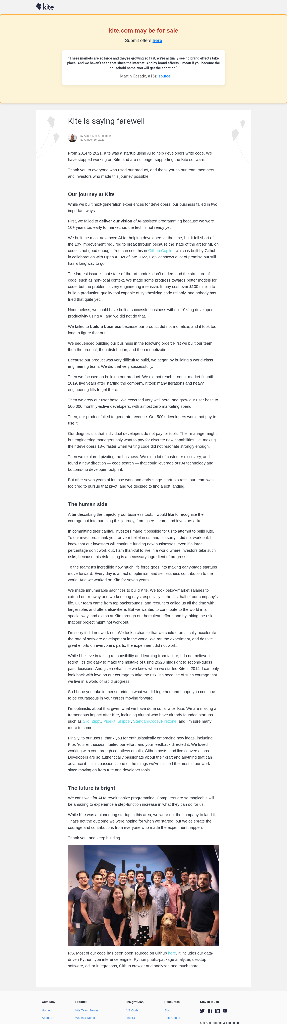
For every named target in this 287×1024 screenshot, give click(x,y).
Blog (167, 1010)
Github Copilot (160, 250)
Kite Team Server (86, 1010)
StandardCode (145, 721)
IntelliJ (130, 1017)
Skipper (123, 721)
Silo (85, 721)
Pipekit (108, 721)
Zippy (95, 721)
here (157, 40)
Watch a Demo (85, 1017)
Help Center (172, 1017)
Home (46, 1010)
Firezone (168, 721)
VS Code (132, 1010)
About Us (48, 1017)
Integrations (135, 1002)
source (164, 76)
